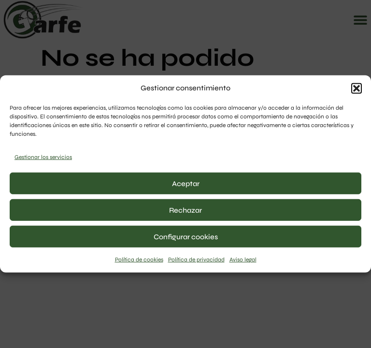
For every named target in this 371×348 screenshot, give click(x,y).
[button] (356, 88)
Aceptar (186, 183)
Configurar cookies (186, 236)
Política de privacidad (196, 259)
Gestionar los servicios (43, 157)
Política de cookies (139, 259)
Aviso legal (243, 259)
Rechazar (185, 210)
